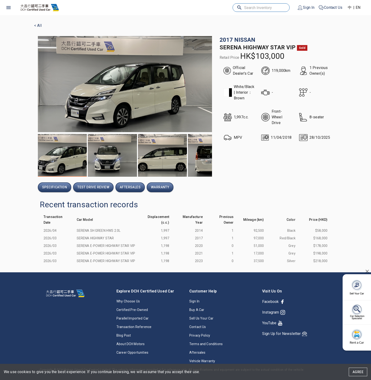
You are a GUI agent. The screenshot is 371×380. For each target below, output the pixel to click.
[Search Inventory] (261, 8)
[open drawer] (8, 7)
